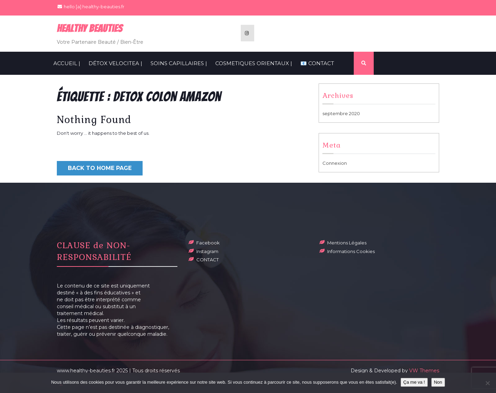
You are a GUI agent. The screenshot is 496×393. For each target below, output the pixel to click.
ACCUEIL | (66, 63)
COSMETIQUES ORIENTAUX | (253, 63)
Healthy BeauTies (90, 28)
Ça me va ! (414, 382)
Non (438, 382)
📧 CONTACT (317, 63)
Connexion (334, 163)
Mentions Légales (346, 242)
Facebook (208, 242)
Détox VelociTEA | (115, 63)
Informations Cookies (351, 251)
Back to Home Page (100, 168)
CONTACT (207, 259)
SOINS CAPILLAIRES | (179, 63)
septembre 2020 (341, 113)
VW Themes (423, 370)
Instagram (207, 251)
